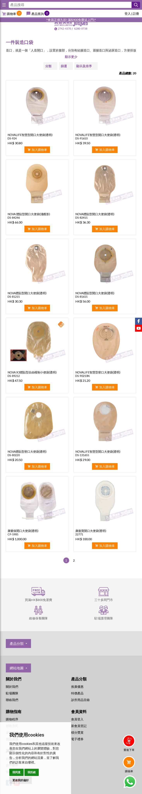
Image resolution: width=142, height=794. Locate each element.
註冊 (136, 13)
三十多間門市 (103, 600)
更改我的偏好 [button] (20, 780)
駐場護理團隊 (103, 618)
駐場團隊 (12, 693)
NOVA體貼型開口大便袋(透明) (94, 214)
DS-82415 (81, 217)
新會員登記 (79, 726)
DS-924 (12, 138)
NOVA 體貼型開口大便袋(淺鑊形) (29, 214)
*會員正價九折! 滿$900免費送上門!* (71, 20)
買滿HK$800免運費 (38, 600)
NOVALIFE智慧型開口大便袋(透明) (30, 135)
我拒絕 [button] (32, 772)
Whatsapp (129, 781)
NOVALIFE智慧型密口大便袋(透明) (97, 372)
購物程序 (12, 719)
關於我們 (12, 686)
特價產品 (77, 693)
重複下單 (129, 749)
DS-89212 (14, 375)
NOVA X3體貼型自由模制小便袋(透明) (32, 372)
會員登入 (77, 719)
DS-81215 (14, 296)
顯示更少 (71, 56)
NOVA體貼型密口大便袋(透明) (27, 451)
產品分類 (17, 643)
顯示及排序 (84, 66)
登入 (128, 13)
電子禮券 (77, 739)
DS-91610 (81, 138)
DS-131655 (82, 455)
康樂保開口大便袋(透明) (23, 530)
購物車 (11, 14)
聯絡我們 (12, 700)
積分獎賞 (77, 732)
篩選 (64, 66)
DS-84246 (14, 217)
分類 (48, 66)
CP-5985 (13, 534)
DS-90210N (82, 375)
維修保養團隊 (38, 618)
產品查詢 (37, 14)
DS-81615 (81, 296)
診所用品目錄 (80, 700)
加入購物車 (39, 149)
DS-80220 (14, 455)
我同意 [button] (16, 772)
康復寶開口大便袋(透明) (90, 530)
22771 (79, 534)
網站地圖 (17, 668)
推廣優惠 (77, 686)
